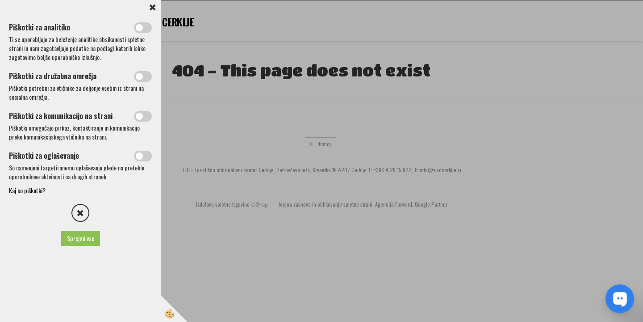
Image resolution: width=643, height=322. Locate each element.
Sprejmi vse (80, 238)
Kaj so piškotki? (27, 190)
